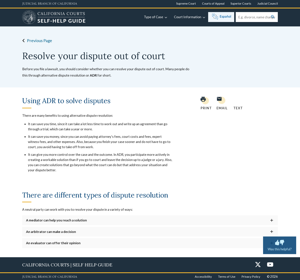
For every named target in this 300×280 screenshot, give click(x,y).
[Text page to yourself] (237, 103)
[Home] (54, 17)
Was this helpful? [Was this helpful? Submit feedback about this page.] (280, 244)
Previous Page (36, 40)
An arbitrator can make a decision (51, 232)
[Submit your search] (272, 17)
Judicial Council (267, 3)
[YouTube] (270, 264)
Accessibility (203, 276)
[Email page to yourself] (221, 103)
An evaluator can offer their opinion (53, 243)
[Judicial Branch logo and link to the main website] (49, 4)
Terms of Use (226, 276)
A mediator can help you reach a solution (56, 220)
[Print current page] (204, 103)
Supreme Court (186, 3)
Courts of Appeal (213, 3)
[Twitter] (258, 264)
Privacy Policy (250, 276)
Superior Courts (241, 3)
